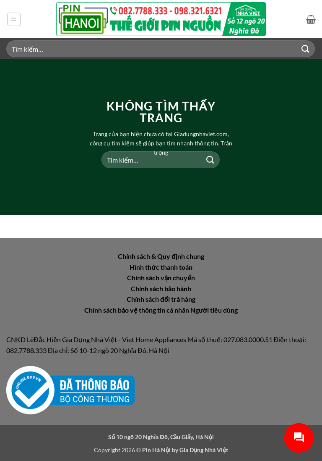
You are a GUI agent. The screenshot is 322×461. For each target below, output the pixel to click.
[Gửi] (305, 48)
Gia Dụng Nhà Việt (203, 449)
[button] (14, 19)
